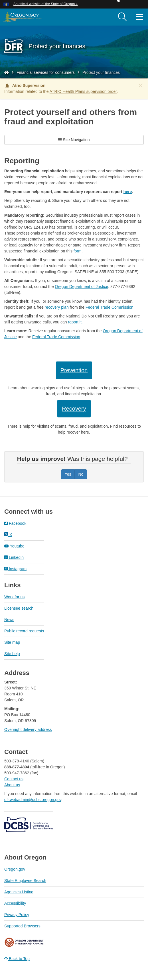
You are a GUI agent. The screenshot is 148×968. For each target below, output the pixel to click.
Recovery (74, 408)
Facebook (15, 523)
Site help (12, 653)
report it (74, 322)
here (127, 191)
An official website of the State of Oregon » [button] (45, 4)
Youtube (14, 546)
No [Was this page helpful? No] (80, 474)
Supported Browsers (22, 926)
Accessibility (15, 903)
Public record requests (24, 631)
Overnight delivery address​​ (28, 729)
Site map (12, 642)
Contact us (13, 779)
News (9, 619)
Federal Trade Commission (109, 307)
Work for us (14, 597)
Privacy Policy (16, 914)
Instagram (15, 568)
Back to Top (17, 958)
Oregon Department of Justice (81, 286)
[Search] (122, 17)
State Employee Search (25, 880)
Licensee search (18, 608)
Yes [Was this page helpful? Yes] (68, 474)
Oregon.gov (14, 869)
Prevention (74, 370)
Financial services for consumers (46, 72)
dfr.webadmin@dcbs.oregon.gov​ (32, 799)
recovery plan (57, 307)
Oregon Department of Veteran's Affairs (24, 942)
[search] (122, 17)
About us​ (12, 785)
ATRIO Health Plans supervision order (83, 91)
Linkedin (14, 557)
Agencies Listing (18, 892)
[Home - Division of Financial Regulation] (6, 72)
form (78, 251)
